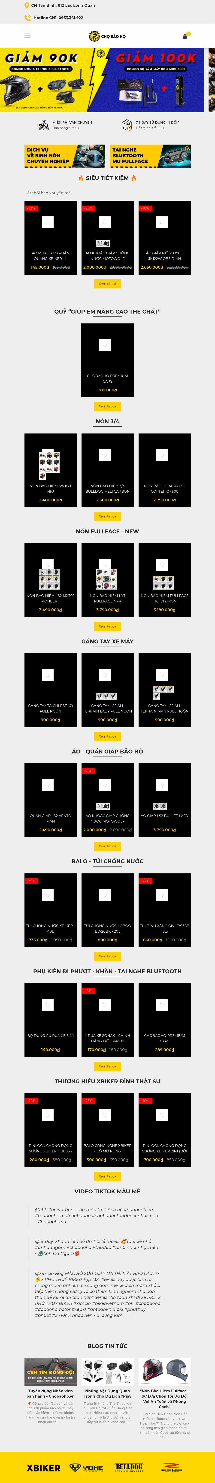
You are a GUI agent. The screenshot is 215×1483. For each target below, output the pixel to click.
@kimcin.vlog (49, 1273)
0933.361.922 (71, 18)
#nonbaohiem (139, 1209)
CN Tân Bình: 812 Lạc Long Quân (63, 5)
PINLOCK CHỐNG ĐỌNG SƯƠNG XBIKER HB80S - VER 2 (50, 1151)
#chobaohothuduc (112, 1215)
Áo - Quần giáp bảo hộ (107, 751)
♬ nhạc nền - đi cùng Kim (95, 1315)
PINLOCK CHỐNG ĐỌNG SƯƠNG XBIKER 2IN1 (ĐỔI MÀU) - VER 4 (164, 1151)
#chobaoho (78, 1215)
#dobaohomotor (53, 1309)
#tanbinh (122, 1247)
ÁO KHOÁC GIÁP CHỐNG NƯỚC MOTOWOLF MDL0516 (107, 258)
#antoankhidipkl (105, 1309)
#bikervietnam (108, 1303)
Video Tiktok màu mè (107, 1191)
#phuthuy (134, 1309)
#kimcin (82, 1303)
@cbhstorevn (49, 1209)
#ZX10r (59, 1315)
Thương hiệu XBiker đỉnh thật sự (107, 1081)
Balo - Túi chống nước (108, 861)
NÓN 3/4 (107, 421)
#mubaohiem (50, 1215)
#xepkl (79, 1309)
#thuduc (102, 1247)
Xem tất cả (107, 284)
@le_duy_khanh (52, 1241)
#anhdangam (50, 1247)
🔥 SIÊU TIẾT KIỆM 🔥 (107, 178)
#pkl (129, 1303)
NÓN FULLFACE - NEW (107, 531)
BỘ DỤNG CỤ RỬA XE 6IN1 (50, 1035)
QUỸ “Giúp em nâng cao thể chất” (107, 311)
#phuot (43, 1315)
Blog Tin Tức (107, 1346)
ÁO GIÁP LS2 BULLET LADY (164, 816)
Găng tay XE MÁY (107, 641)
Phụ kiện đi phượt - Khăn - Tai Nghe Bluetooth (107, 971)
